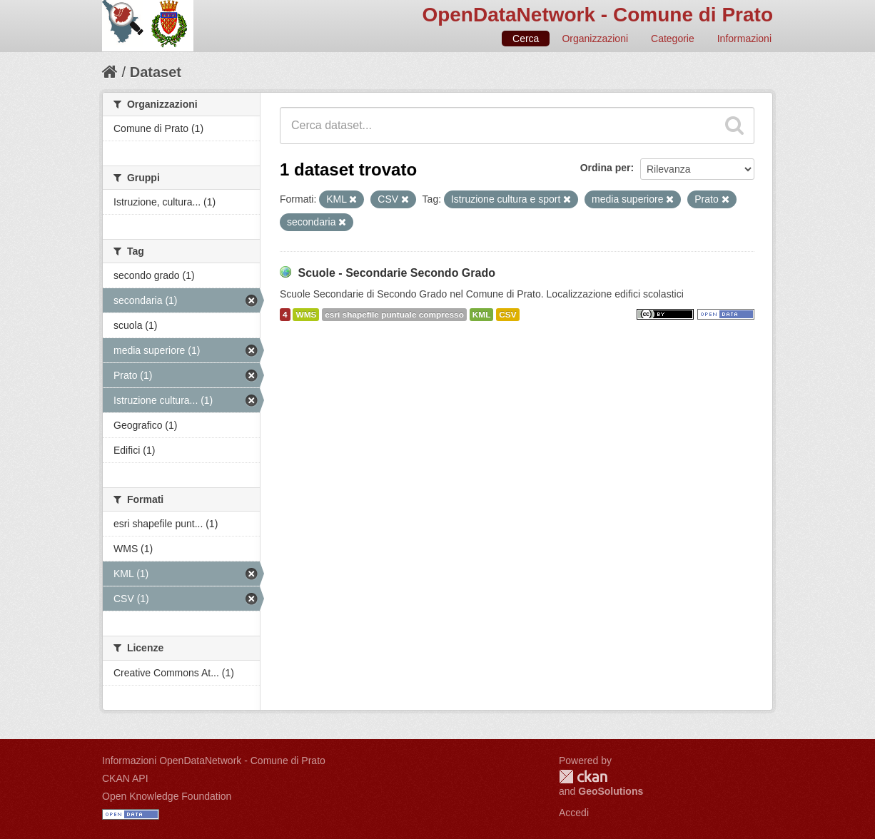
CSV (507, 315)
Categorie (672, 38)
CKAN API (125, 778)
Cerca (525, 38)
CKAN (583, 776)
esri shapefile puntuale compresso (394, 315)
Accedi (574, 812)
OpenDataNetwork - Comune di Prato (597, 15)
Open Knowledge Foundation (166, 796)
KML (481, 315)
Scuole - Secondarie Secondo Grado (396, 273)
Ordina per (605, 167)
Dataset (155, 72)
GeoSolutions (610, 791)
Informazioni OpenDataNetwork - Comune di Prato (213, 760)
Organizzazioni (595, 38)
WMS (305, 315)
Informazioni (744, 38)
